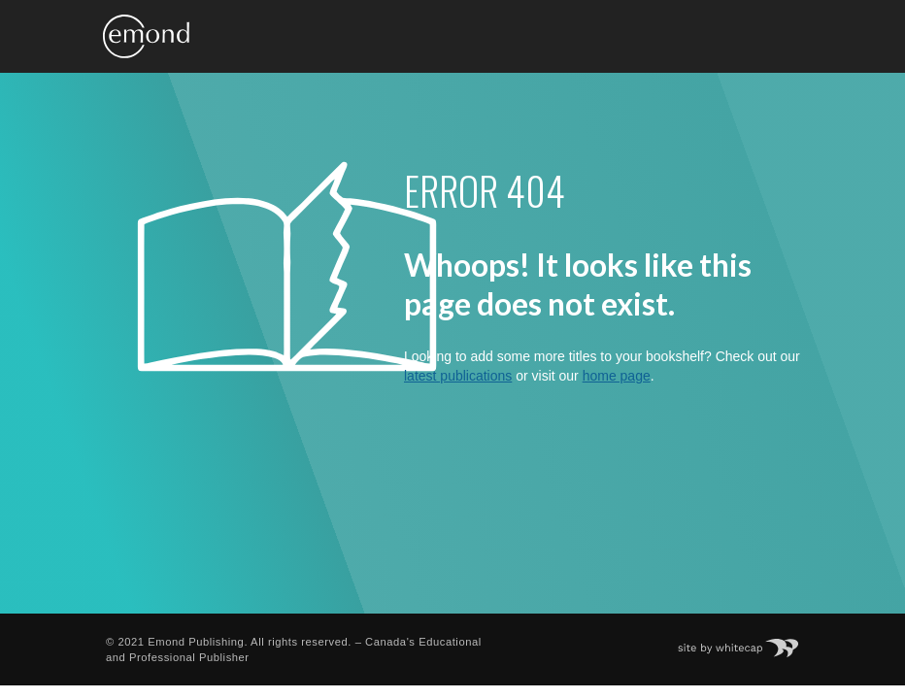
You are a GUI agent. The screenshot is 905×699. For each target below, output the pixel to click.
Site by (748, 641)
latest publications (458, 375)
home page (617, 375)
